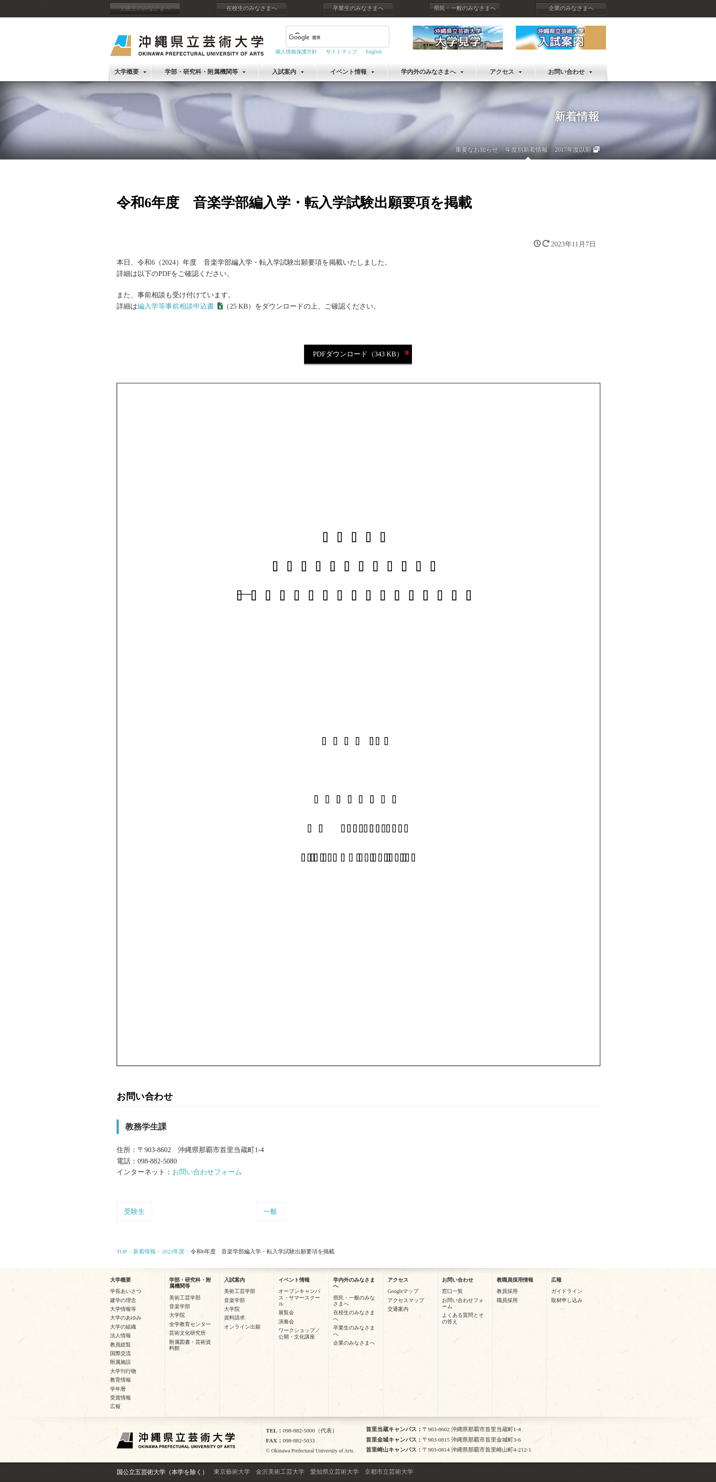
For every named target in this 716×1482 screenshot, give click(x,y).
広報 (115, 1406)
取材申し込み (566, 1300)
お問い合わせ (566, 72)
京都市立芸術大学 (389, 1472)
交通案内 (398, 1309)
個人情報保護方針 (296, 52)
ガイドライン (566, 1291)
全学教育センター (190, 1324)
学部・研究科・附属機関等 (201, 72)
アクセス (502, 72)
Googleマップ (403, 1291)
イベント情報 (348, 72)
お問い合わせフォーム (207, 1172)
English (374, 52)
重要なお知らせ (476, 149)
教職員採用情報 (515, 1280)
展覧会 (286, 1312)
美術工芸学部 (185, 1298)
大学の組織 (123, 1327)
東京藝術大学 (232, 1472)
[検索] (327, 37)
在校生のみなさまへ (251, 8)
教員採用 (507, 1291)
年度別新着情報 (526, 149)
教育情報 (120, 1380)
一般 (270, 1211)
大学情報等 (123, 1309)
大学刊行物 (123, 1371)
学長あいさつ (125, 1291)
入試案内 (284, 72)
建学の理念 (123, 1300)
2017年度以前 (573, 149)
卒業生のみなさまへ (358, 8)
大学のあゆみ (125, 1318)
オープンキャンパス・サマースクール (299, 1297)
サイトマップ (341, 52)
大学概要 (126, 72)
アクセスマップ (406, 1300)
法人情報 (120, 1335)
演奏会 (286, 1322)
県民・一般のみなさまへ (465, 8)
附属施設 (120, 1362)
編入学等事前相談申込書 (175, 306)
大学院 (177, 1315)
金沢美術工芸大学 (280, 1472)
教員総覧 (120, 1345)
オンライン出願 (242, 1327)
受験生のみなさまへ (145, 8)
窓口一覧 (452, 1291)
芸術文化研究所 (187, 1333)
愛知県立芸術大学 (334, 1472)
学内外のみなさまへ (428, 72)
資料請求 (234, 1318)
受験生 (134, 1211)
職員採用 (507, 1300)
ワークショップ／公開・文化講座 (299, 1333)
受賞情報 (120, 1398)
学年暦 (118, 1389)
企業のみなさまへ (571, 8)
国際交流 (120, 1353)
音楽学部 (179, 1306)
